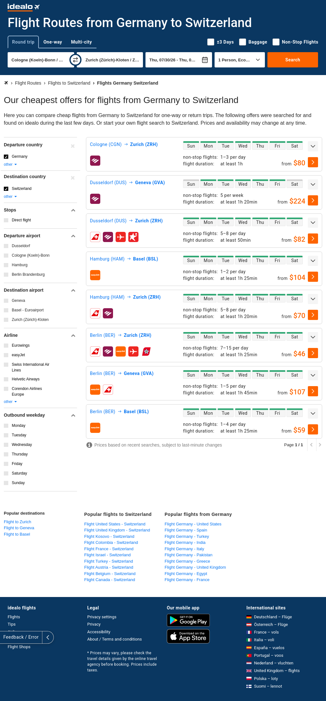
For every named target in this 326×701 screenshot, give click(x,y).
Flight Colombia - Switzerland (111, 542)
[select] (313, 162)
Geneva (18, 300)
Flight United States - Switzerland (114, 524)
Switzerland (22, 188)
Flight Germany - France (187, 579)
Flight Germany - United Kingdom (195, 567)
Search (292, 59)
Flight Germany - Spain (186, 530)
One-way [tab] (52, 42)
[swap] (75, 60)
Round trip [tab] (23, 42)
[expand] (313, 146)
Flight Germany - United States (193, 524)
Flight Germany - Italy (184, 548)
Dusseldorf (21, 246)
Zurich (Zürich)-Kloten (30, 319)
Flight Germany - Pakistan (188, 554)
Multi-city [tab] (81, 42)
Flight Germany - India (185, 542)
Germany (19, 156)
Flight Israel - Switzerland (107, 554)
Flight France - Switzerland (109, 548)
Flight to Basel (17, 534)
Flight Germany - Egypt (186, 573)
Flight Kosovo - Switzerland (109, 536)
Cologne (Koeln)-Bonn (31, 255)
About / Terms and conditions (114, 639)
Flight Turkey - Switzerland (108, 561)
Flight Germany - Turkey (187, 536)
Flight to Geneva (19, 527)
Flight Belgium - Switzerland (110, 573)
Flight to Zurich (17, 521)
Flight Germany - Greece (187, 561)
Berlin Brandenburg (28, 274)
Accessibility (98, 631)
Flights (14, 616)
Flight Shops (19, 646)
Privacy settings (102, 616)
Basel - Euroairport (28, 310)
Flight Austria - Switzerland (108, 567)
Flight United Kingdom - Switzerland (117, 530)
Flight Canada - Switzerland (109, 579)
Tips (12, 624)
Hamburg (19, 265)
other (11, 164)
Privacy (94, 624)
